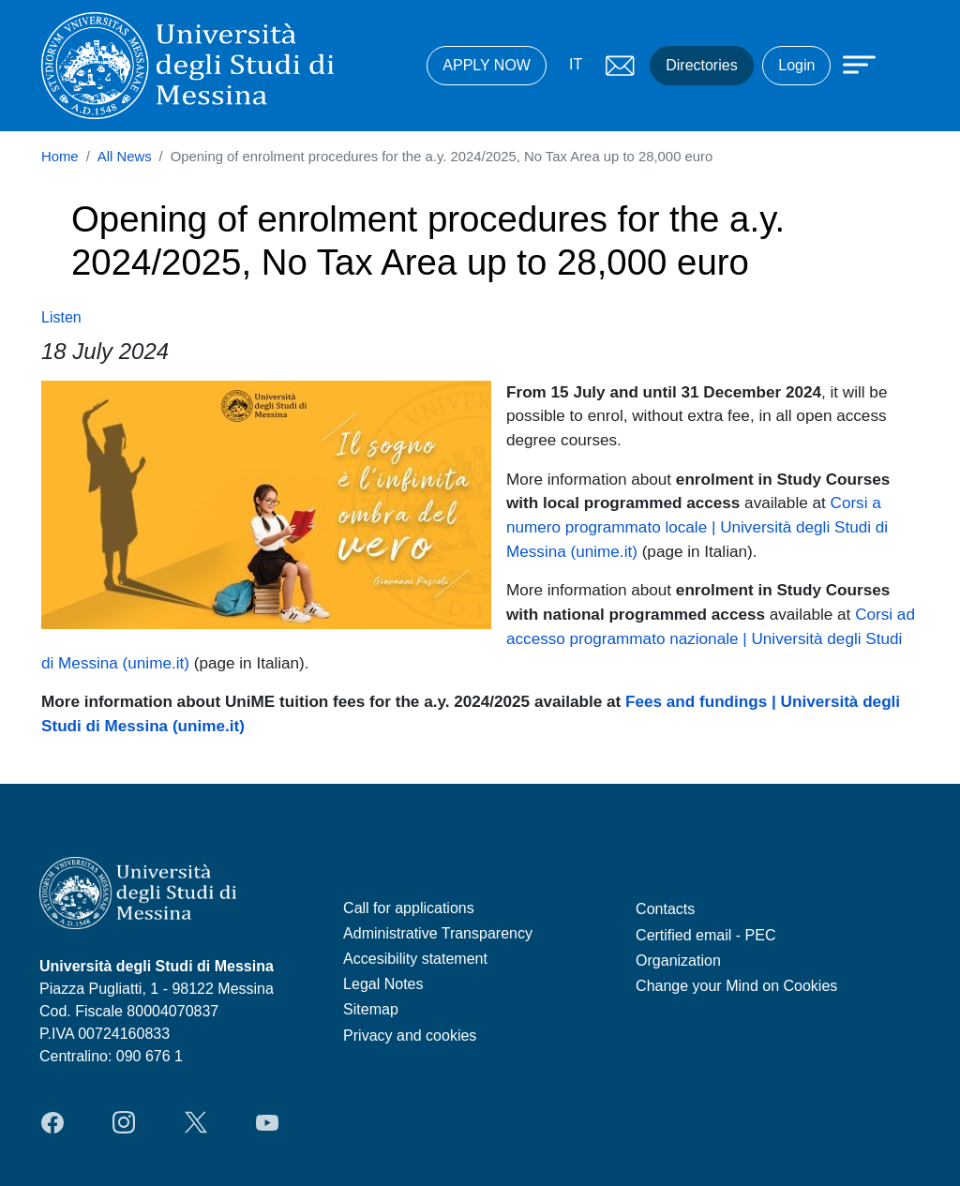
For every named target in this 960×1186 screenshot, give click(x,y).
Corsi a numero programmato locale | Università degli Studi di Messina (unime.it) (697, 526)
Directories (701, 65)
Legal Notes (383, 984)
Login (796, 65)
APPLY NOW (486, 65)
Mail (619, 65)
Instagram (123, 1122)
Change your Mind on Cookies (736, 986)
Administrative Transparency (437, 933)
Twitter (196, 1122)
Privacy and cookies (409, 1035)
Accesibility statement (415, 959)
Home (60, 156)
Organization (678, 960)
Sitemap (370, 1009)
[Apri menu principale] (850, 63)
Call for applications (408, 908)
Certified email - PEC (705, 935)
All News (125, 156)
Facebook (52, 1122)
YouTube (267, 1122)
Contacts (665, 909)
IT (575, 64)
